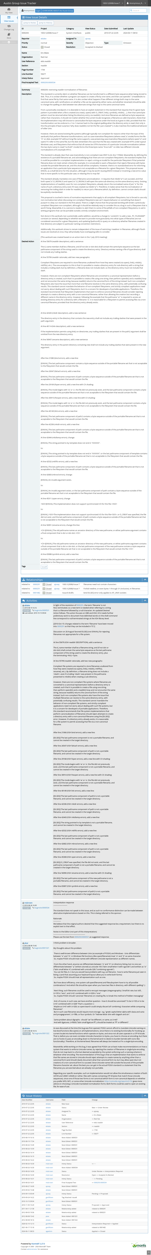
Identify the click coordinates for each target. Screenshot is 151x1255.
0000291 (36, 584)
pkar (26, 943)
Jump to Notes (30, 22)
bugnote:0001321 (41, 948)
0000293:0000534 (48, 82)
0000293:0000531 (81, 937)
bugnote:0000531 (41, 610)
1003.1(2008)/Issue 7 (113, 3)
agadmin (49, 1231)
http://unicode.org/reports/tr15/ (118, 1081)
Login (38, 10)
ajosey (88, 38)
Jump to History (45, 22)
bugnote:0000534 (41, 907)
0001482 (36, 592)
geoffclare (49, 1197)
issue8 (44, 567)
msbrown (28, 903)
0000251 (36, 588)
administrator (32, 1249)
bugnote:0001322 (41, 1033)
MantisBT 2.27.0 (38, 1243)
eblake (43, 38)
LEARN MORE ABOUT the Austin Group (57, 10)
